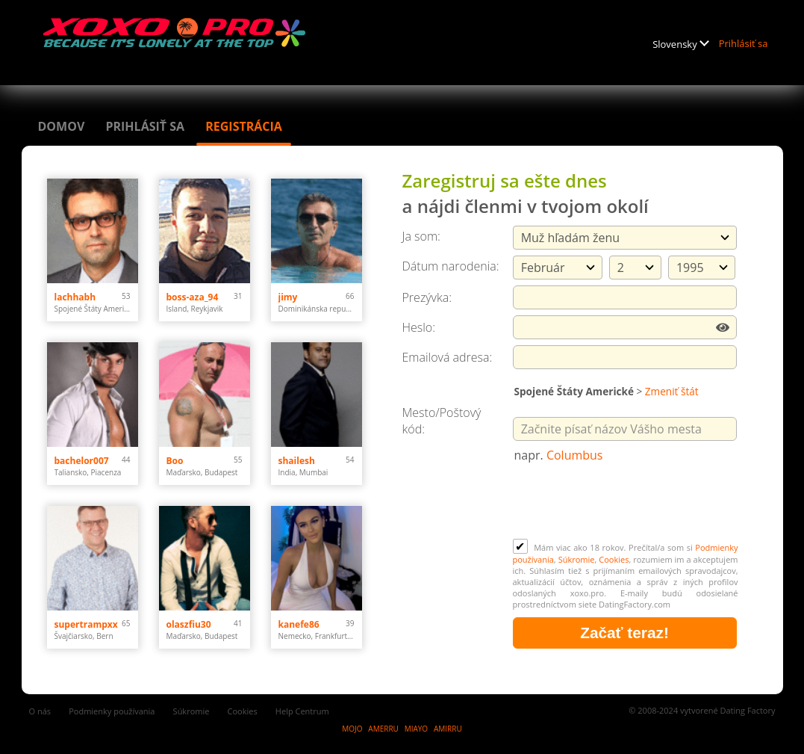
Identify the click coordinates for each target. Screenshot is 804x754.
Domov (61, 126)
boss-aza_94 (192, 297)
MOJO (352, 728)
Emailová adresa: (447, 357)
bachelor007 (81, 460)
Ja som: (421, 236)
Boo (175, 460)
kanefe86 (299, 624)
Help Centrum (302, 711)
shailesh (296, 460)
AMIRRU (448, 728)
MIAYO (416, 728)
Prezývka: (427, 297)
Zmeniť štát (672, 391)
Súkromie (576, 559)
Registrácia (243, 126)
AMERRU (383, 728)
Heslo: (419, 327)
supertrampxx (86, 624)
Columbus (574, 455)
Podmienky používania (112, 711)
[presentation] (626, 502)
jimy (288, 297)
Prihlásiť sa (743, 43)
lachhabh (75, 297)
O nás (40, 711)
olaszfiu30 (188, 624)
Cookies (614, 559)
